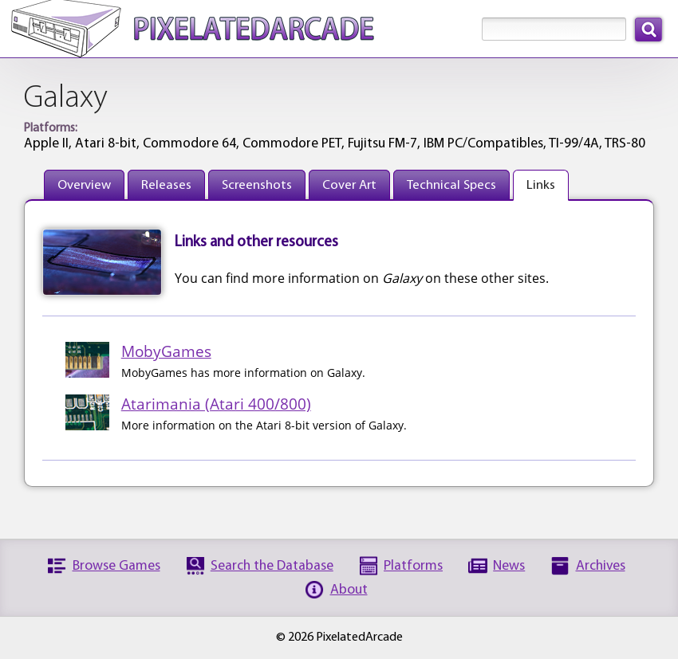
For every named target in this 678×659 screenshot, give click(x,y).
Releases (166, 185)
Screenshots (257, 185)
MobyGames (166, 351)
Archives (600, 566)
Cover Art (349, 185)
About (349, 590)
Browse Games (116, 566)
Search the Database (272, 566)
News (509, 566)
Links (540, 185)
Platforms (413, 566)
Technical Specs (451, 185)
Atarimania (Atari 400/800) (216, 404)
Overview (84, 185)
